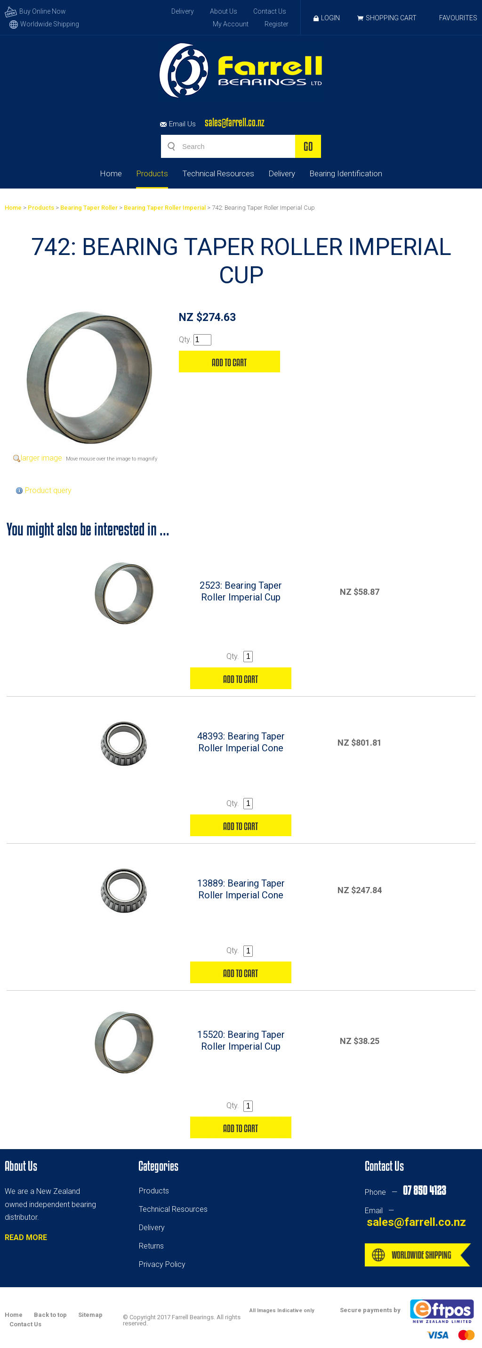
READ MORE (26, 1237)
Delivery (182, 11)
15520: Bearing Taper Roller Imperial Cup (241, 1040)
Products (152, 173)
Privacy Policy (162, 1264)
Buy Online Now (35, 11)
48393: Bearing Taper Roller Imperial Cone (241, 742)
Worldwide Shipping (44, 24)
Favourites (458, 18)
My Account (231, 24)
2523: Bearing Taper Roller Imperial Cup (241, 591)
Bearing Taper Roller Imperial (165, 207)
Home (111, 173)
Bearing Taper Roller (89, 207)
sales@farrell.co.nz (235, 122)
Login (326, 18)
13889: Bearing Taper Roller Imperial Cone (241, 889)
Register (277, 24)
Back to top (50, 1315)
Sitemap (90, 1315)
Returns (151, 1245)
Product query (48, 490)
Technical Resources (218, 173)
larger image (41, 457)
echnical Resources (175, 1209)
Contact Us (269, 11)
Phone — (405, 1192)
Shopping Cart (391, 18)
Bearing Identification (345, 173)
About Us (223, 11)
